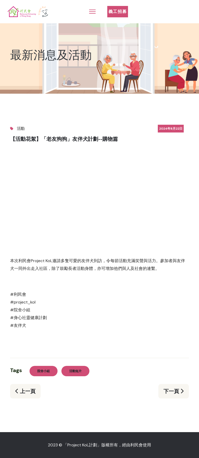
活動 (21, 128)
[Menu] (92, 11)
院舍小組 (43, 371)
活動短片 (75, 371)
